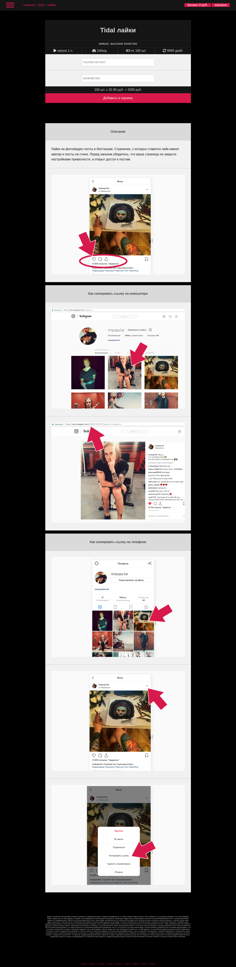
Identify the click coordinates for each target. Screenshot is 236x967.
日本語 (152, 964)
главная (29, 5)
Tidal (41, 5)
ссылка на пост (94, 62)
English (83, 964)
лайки (51, 5)
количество (91, 78)
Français (110, 964)
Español (92, 964)
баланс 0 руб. (197, 5)
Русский (101, 964)
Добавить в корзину (118, 98)
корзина (221, 5)
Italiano (127, 964)
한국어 (145, 964)
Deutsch (119, 964)
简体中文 (136, 964)
